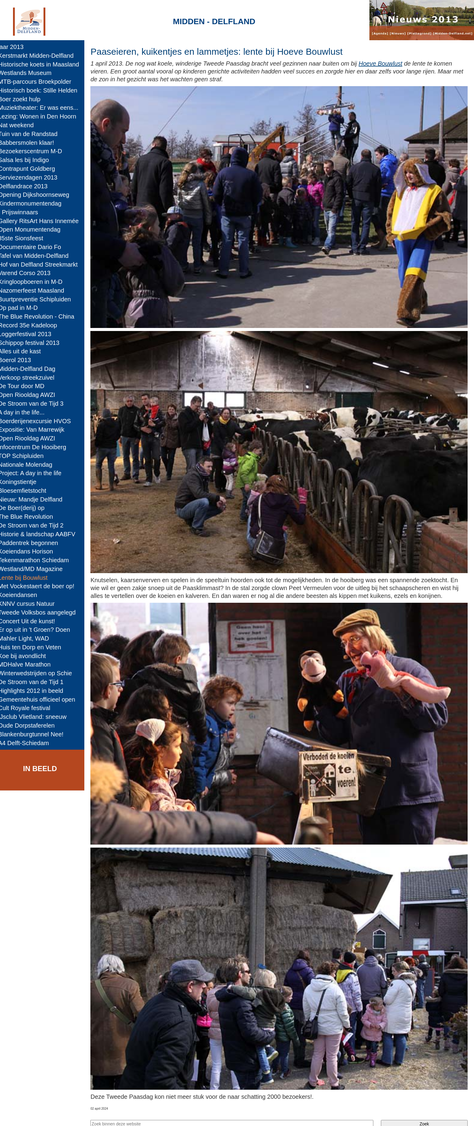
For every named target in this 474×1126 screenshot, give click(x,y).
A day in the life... (25, 412)
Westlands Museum (29, 73)
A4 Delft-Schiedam (27, 743)
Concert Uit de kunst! (30, 621)
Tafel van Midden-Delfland (37, 255)
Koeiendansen (21, 595)
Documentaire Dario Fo (33, 247)
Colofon (173, 1115)
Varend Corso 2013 (28, 273)
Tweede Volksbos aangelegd (41, 612)
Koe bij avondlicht (26, 656)
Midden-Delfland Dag (31, 368)
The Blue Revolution (29, 516)
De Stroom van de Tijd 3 (35, 403)
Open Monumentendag (33, 229)
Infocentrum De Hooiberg (36, 447)
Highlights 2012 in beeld (34, 690)
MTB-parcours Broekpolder (39, 81)
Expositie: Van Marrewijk (35, 429)
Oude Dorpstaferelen (30, 725)
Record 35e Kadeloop (31, 325)
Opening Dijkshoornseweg (37, 194)
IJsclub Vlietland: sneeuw (36, 716)
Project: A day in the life (34, 473)
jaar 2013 (15, 47)
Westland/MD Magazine (34, 569)
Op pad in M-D (22, 307)
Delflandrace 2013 (27, 186)
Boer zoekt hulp (23, 99)
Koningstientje (21, 482)
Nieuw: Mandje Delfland (34, 499)
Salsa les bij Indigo (27, 160)
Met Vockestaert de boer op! (40, 586)
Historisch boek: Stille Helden (42, 90)
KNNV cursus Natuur (30, 603)
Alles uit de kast (23, 351)
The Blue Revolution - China (40, 316)
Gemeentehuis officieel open (41, 699)
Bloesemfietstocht (26, 490)
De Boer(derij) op (25, 508)
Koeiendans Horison (29, 551)
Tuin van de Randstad (32, 134)
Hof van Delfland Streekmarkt (42, 264)
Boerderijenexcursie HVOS (38, 421)
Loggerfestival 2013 (29, 334)
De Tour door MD (25, 386)
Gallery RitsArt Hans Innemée (42, 221)
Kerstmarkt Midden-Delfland (40, 55)
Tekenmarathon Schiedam (37, 560)
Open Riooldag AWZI (30, 394)
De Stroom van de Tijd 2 (35, 525)
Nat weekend (20, 125)
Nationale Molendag (29, 464)
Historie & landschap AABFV (41, 534)
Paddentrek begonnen (32, 543)
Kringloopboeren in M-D (34, 281)
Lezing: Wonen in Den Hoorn (41, 116)
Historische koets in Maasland (42, 64)
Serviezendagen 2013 (32, 177)
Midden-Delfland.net (130, 1115)
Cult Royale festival (28, 708)
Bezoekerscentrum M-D (34, 151)
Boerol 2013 (18, 360)
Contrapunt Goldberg (30, 168)
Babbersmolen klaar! (30, 142)
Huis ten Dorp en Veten (33, 647)
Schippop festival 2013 (33, 342)
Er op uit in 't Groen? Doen (38, 629)
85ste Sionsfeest (24, 238)
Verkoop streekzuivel (30, 377)
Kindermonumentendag (34, 203)
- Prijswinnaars (22, 212)
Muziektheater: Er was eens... (42, 107)
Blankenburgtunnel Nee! (35, 734)
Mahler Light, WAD (27, 638)
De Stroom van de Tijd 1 (35, 682)
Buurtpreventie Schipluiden (38, 299)
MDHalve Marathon (28, 664)
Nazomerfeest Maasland (35, 290)
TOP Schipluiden (25, 456)
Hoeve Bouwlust (387, 63)
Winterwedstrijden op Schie (39, 673)
